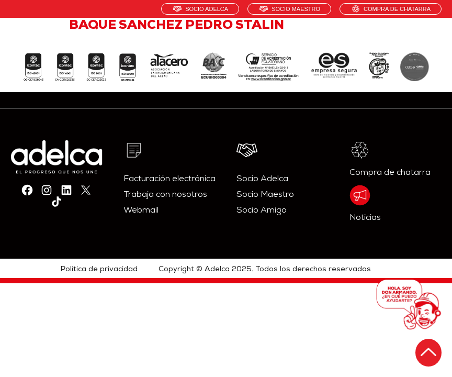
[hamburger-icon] (430, 39)
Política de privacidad (99, 269)
